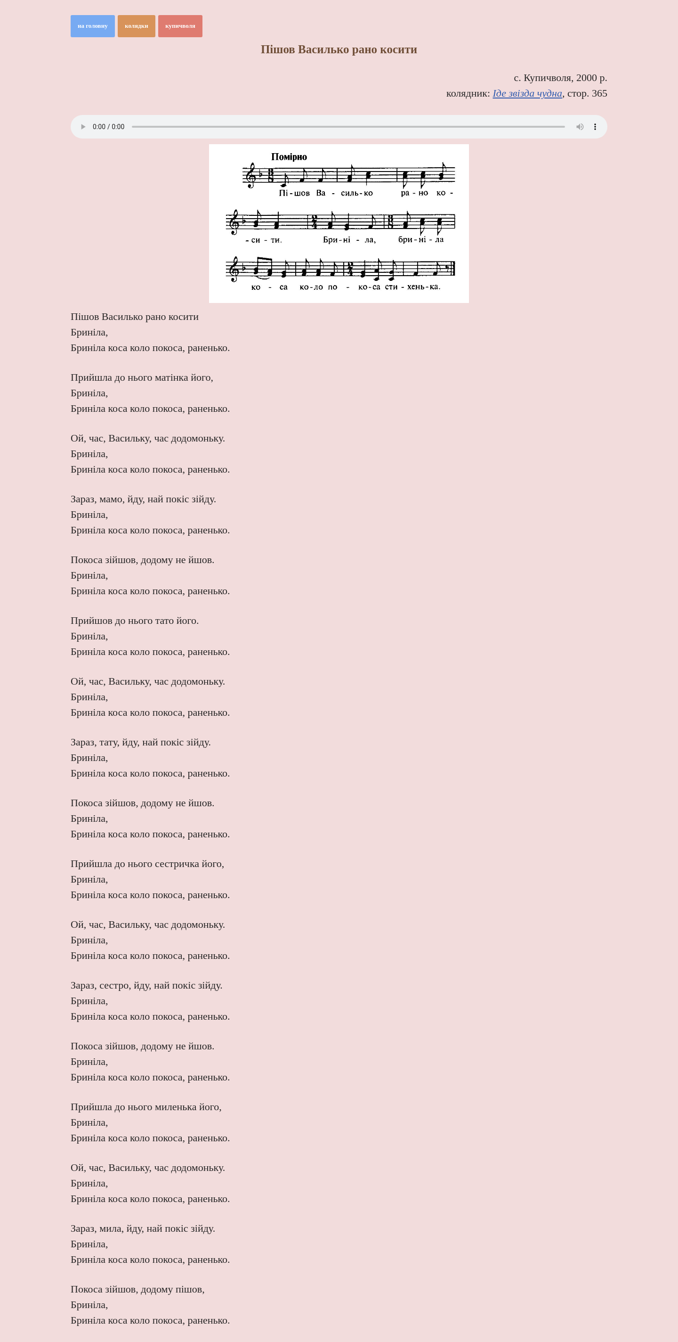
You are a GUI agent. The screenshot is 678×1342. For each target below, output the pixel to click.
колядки (136, 25)
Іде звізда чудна (527, 93)
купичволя (180, 25)
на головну (93, 25)
